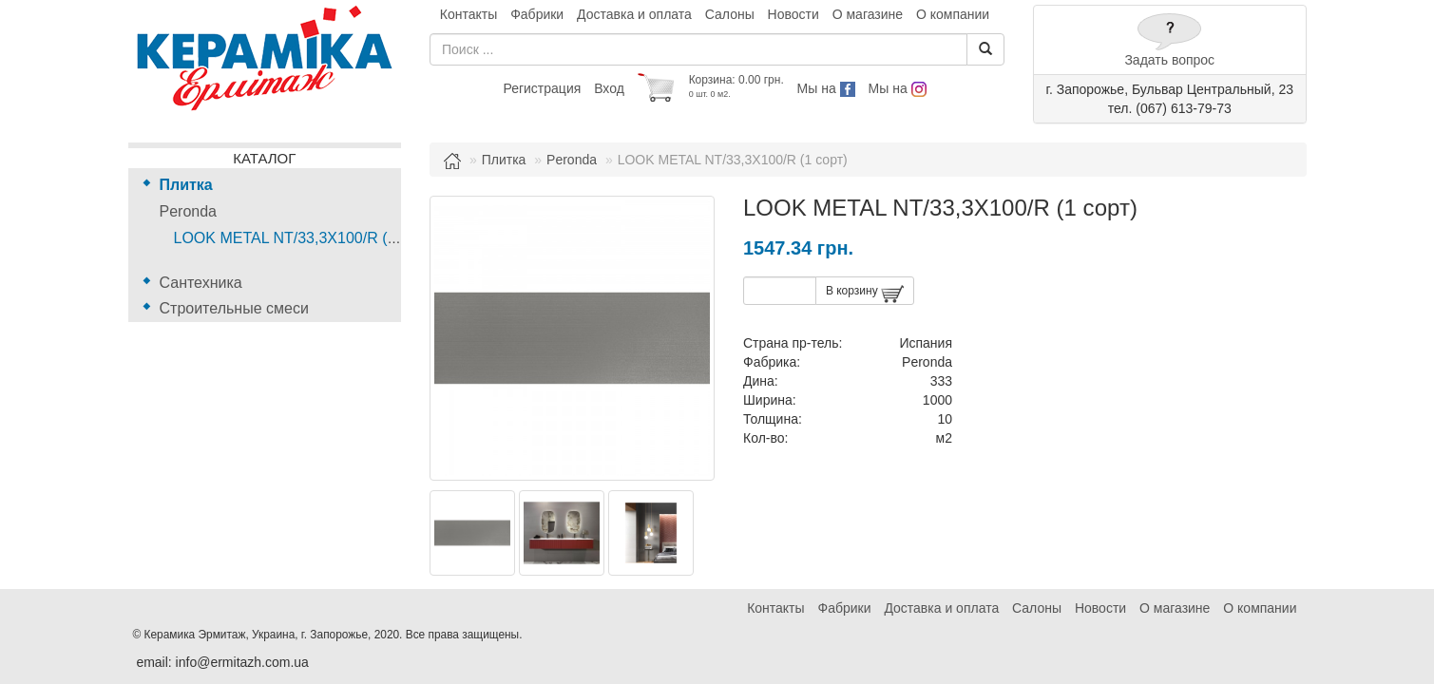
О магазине (867, 14)
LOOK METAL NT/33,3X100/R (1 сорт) (305, 238)
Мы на (826, 88)
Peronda (189, 211)
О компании (952, 14)
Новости (793, 14)
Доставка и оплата (634, 14)
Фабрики (537, 14)
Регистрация (542, 88)
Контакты (468, 14)
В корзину (865, 294)
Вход (609, 88)
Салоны (730, 14)
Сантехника (201, 283)
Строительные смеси (234, 308)
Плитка (186, 185)
